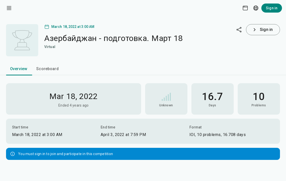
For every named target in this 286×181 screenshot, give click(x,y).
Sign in (271, 8)
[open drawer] (9, 8)
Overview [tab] (18, 68)
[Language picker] (256, 8)
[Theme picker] (245, 8)
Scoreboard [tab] (47, 68)
